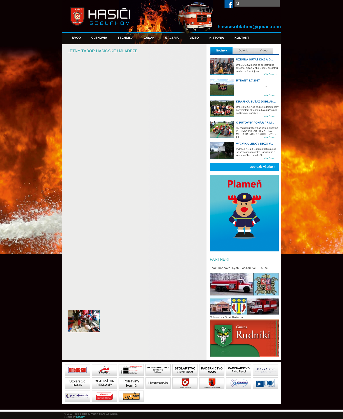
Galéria (172, 37)
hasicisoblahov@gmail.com (249, 26)
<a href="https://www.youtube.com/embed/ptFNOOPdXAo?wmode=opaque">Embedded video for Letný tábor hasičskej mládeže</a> (134, 95)
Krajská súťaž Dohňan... (256, 101)
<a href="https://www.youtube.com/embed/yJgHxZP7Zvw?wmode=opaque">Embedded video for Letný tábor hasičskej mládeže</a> (134, 263)
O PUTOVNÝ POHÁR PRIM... (255, 122)
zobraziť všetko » (262, 166)
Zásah (149, 37)
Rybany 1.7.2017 (248, 80)
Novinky (221, 50)
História (216, 37)
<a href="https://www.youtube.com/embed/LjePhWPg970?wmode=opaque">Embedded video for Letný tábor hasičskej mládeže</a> (134, 179)
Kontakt (241, 37)
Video (194, 37)
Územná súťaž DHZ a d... (254, 59)
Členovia (99, 37)
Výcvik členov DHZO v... (254, 143)
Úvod (76, 37)
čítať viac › (270, 74)
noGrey (80, 416)
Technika (125, 37)
